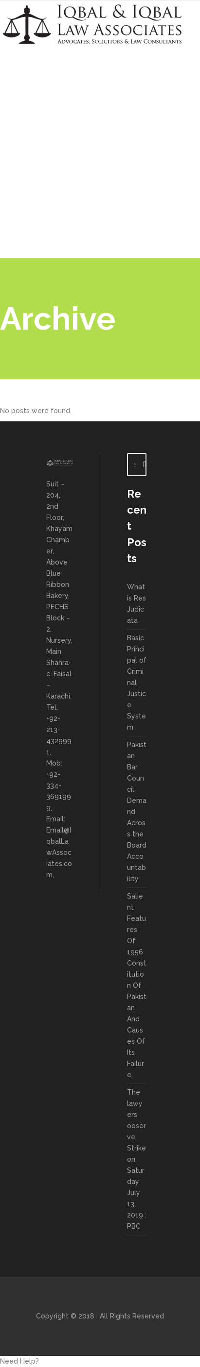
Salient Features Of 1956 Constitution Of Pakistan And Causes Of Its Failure (136, 985)
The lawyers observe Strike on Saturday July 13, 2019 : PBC (136, 1159)
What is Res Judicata (136, 603)
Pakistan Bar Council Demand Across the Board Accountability (136, 812)
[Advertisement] (100, 153)
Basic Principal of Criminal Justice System (136, 682)
